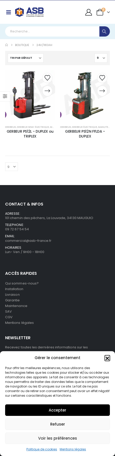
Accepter (57, 410)
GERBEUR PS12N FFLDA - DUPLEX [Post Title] (85, 134)
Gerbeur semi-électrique (33, 127)
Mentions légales (73, 449)
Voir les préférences (57, 438)
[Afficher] (101, 58)
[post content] (30, 95)
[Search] (104, 31)
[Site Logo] (29, 12)
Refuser (57, 424)
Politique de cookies (41, 449)
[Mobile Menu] (8, 12)
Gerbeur (10, 127)
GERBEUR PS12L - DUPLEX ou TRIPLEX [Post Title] (30, 134)
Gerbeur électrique (84, 127)
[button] (107, 357)
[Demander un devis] (47, 91)
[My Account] (89, 12)
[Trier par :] (26, 58)
